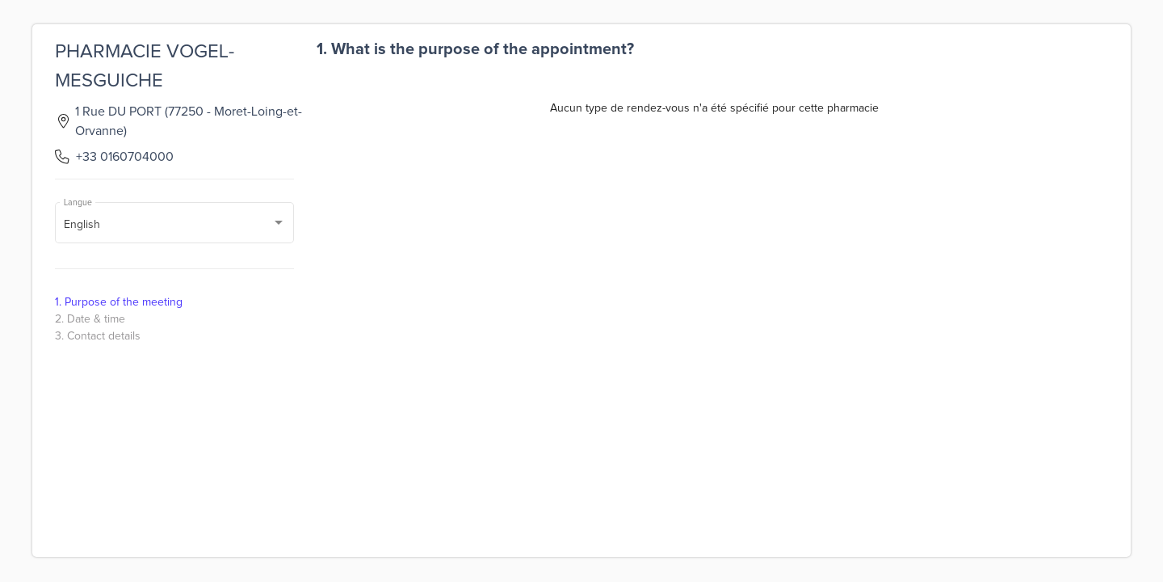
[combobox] (175, 225)
